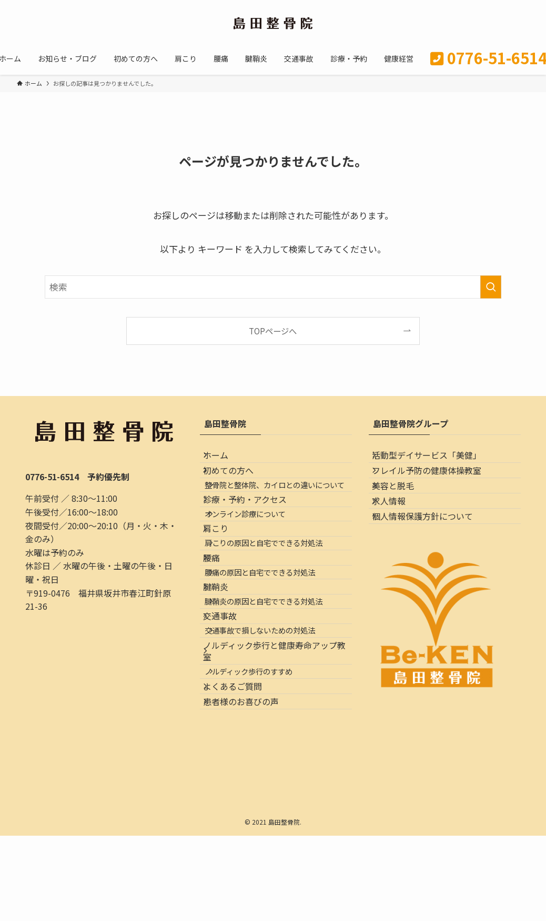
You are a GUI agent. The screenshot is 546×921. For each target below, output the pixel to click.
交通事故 (229, 732)
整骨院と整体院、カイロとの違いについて (281, 513)
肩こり (225, 590)
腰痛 (221, 637)
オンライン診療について (259, 566)
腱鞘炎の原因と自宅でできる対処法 (278, 708)
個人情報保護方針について (431, 559)
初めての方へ (238, 484)
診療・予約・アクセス (254, 543)
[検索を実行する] (490, 287)
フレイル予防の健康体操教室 (436, 484)
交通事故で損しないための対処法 (274, 755)
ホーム (225, 459)
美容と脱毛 (402, 509)
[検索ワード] (273, 287)
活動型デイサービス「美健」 (436, 459)
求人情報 (398, 534)
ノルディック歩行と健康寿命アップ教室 (275, 786)
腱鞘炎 (225, 685)
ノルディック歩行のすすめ (263, 815)
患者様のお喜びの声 (250, 864)
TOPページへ (273, 330)
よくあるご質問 (242, 839)
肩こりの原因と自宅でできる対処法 (278, 613)
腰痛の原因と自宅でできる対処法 (274, 661)
